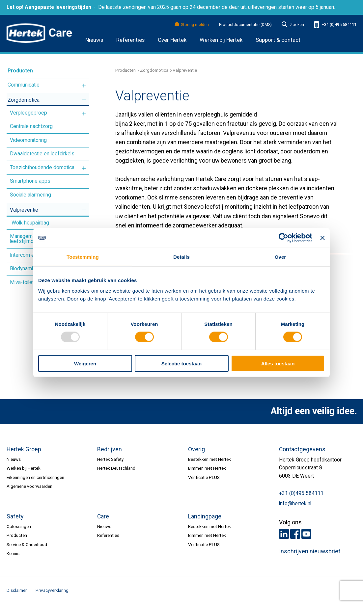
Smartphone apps (30, 181)
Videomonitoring (28, 140)
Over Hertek (172, 40)
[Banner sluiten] (322, 238)
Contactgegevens (302, 449)
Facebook (295, 534)
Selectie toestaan (181, 363)
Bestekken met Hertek (209, 459)
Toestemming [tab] (83, 257)
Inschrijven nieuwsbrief (310, 551)
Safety (15, 516)
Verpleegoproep (28, 113)
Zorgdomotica (24, 100)
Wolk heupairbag (30, 223)
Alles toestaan (278, 363)
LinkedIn (284, 534)
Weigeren (85, 363)
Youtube (306, 534)
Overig (196, 449)
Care (103, 516)
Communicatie (24, 85)
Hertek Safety (110, 459)
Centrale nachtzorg (31, 126)
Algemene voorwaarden (29, 486)
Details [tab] (181, 257)
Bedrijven (109, 449)
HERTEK (39, 33)
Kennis (13, 553)
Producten (20, 71)
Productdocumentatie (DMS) (245, 25)
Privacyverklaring (52, 590)
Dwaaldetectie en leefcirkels (42, 154)
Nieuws (94, 40)
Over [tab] (280, 257)
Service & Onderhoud (27, 544)
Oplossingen (19, 526)
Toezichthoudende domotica (42, 168)
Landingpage (204, 516)
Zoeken (293, 24)
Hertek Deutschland (116, 468)
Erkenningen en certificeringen (35, 477)
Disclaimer (17, 590)
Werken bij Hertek (24, 468)
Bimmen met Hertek (207, 468)
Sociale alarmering (30, 195)
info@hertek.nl (295, 504)
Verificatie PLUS (204, 477)
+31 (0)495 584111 (335, 24)
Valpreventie (24, 210)
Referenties (130, 40)
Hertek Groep (24, 449)
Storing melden (192, 25)
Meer (84, 85)
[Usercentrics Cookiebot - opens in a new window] (283, 238)
